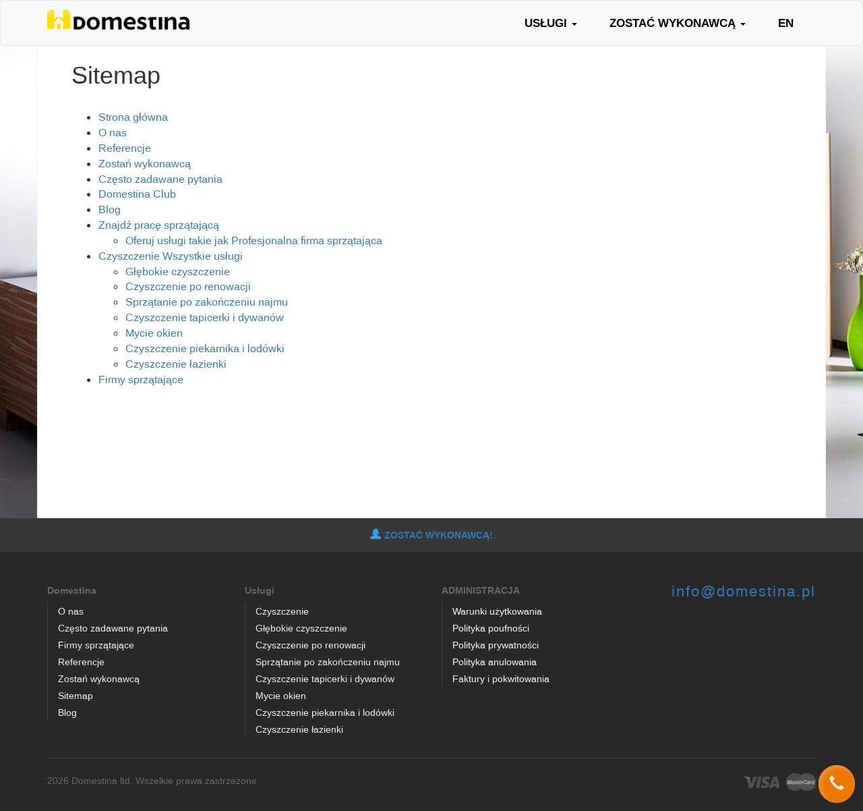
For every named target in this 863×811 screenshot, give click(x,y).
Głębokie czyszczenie (177, 271)
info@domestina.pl (744, 591)
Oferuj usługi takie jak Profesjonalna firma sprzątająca (253, 240)
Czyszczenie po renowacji (188, 286)
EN (786, 23)
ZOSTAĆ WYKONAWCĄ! (431, 535)
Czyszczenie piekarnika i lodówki (205, 348)
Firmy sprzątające (140, 379)
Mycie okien (154, 332)
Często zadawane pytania (160, 179)
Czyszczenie (129, 255)
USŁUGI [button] (551, 23)
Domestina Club (137, 193)
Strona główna (133, 116)
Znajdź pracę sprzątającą (158, 224)
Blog (109, 209)
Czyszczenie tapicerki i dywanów (204, 317)
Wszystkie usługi (202, 255)
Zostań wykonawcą (144, 163)
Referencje (124, 148)
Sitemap (75, 695)
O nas (112, 132)
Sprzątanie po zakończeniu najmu (206, 301)
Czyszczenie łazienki (176, 363)
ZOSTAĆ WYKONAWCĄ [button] (677, 23)
